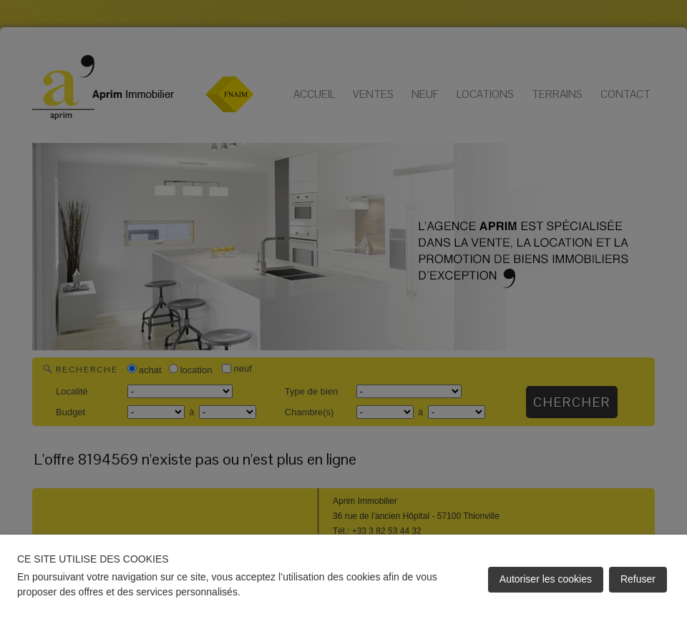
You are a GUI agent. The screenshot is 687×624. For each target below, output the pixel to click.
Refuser (638, 579)
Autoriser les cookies (546, 579)
